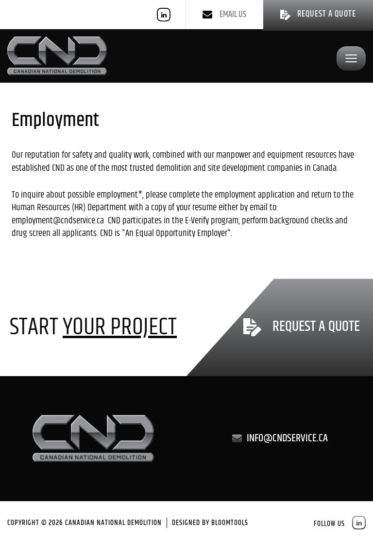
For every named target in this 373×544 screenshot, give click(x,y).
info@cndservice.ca (287, 438)
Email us (233, 14)
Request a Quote (316, 327)
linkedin (163, 14)
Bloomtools (229, 522)
